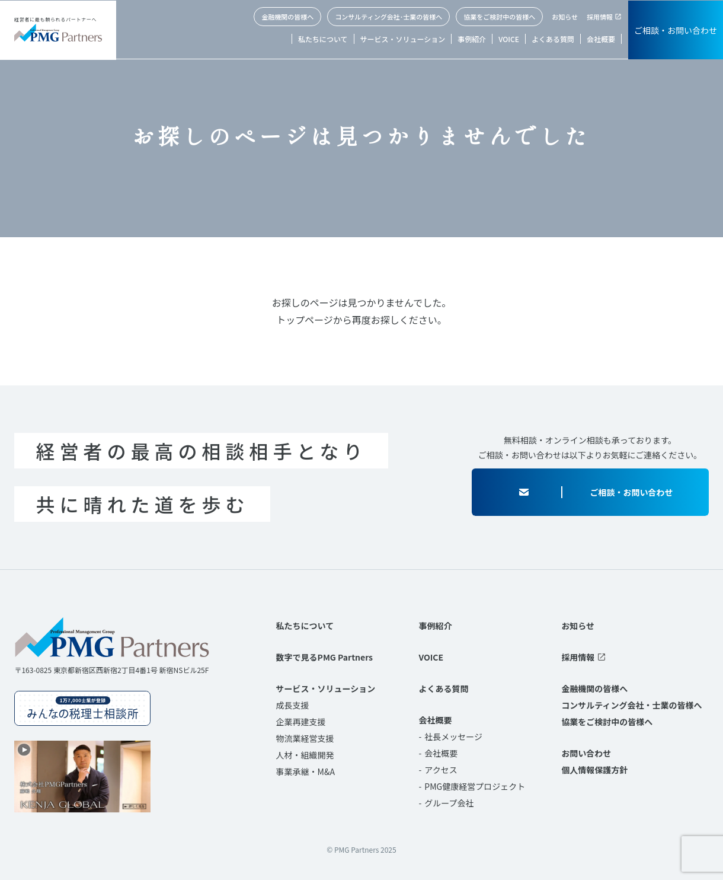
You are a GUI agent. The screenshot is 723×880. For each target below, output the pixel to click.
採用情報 (600, 16)
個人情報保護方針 (594, 770)
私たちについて (323, 39)
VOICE (508, 39)
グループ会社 (449, 803)
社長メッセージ (453, 736)
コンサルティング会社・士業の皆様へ (631, 705)
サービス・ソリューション (403, 39)
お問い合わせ (586, 753)
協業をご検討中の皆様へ (499, 16)
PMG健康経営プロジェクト (474, 786)
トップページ (304, 320)
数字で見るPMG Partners (324, 657)
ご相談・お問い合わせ (675, 30)
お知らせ (565, 16)
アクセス (440, 770)
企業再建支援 (301, 722)
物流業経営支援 (305, 738)
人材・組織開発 (305, 755)
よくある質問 (553, 39)
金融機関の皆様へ (287, 16)
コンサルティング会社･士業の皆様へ (388, 16)
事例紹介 (472, 39)
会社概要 (601, 39)
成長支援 (292, 705)
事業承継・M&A (305, 771)
